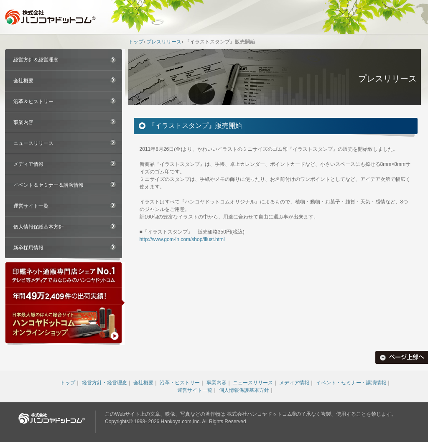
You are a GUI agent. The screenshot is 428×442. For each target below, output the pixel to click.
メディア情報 (28, 164)
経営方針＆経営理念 (36, 60)
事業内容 (23, 122)
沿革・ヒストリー (180, 383)
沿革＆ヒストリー (33, 101)
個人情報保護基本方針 (38, 227)
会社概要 (23, 81)
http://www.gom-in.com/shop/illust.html (182, 239)
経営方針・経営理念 (104, 383)
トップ (135, 42)
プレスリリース (163, 42)
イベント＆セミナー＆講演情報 (48, 185)
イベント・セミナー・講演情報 (351, 383)
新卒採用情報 (28, 248)
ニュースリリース (33, 143)
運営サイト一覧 (30, 206)
